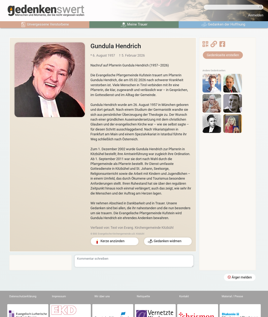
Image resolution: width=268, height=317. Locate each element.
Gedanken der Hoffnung (223, 24)
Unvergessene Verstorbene (44, 24)
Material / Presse (232, 296)
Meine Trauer (134, 24)
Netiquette (143, 296)
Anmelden (255, 15)
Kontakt (184, 296)
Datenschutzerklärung (22, 296)
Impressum (59, 296)
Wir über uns (102, 296)
